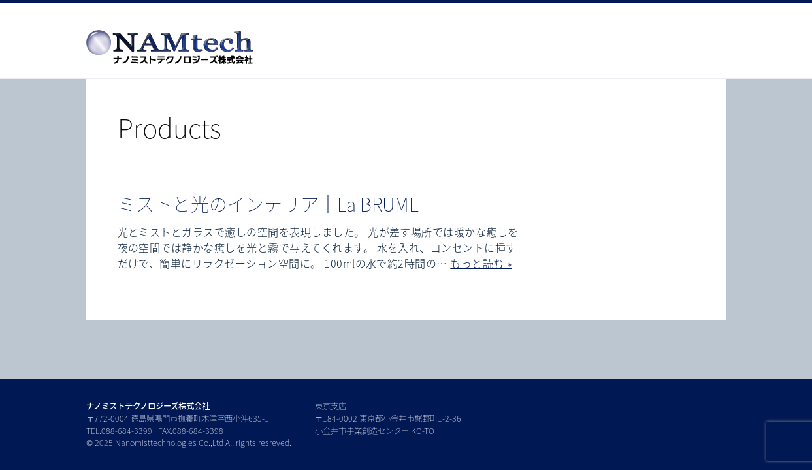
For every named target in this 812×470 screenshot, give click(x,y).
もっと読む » (481, 263)
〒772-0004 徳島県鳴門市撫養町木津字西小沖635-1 (177, 418)
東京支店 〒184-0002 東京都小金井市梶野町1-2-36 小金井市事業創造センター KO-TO (388, 418)
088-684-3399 (126, 431)
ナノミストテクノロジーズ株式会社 (148, 406)
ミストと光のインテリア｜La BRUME (268, 204)
